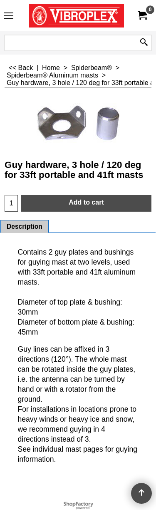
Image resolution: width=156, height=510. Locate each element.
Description (24, 226)
